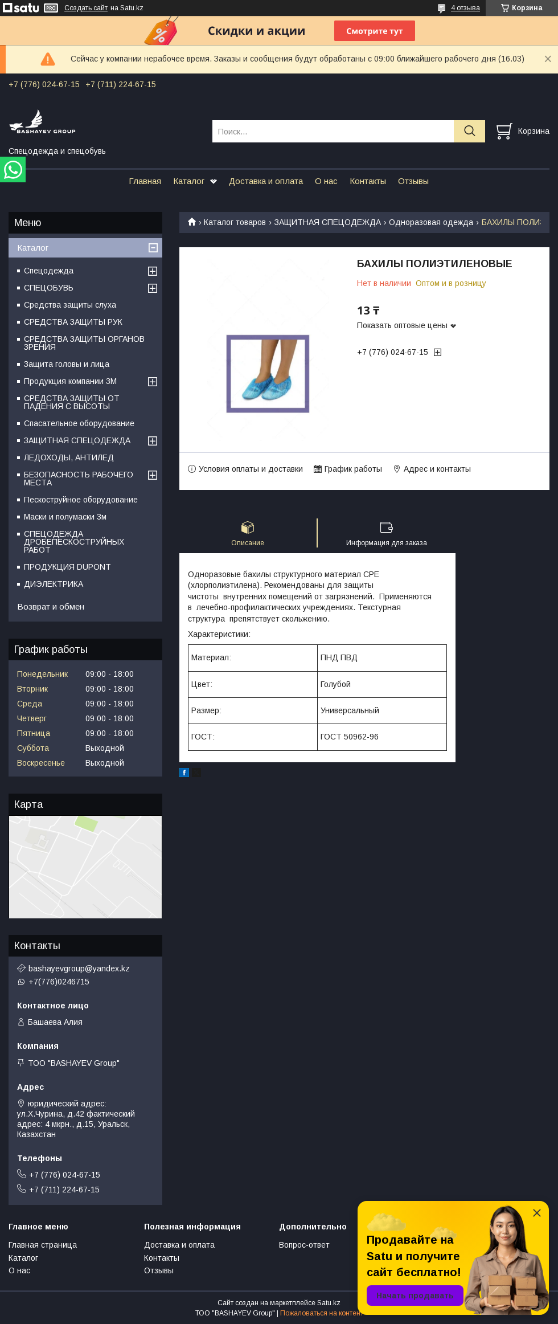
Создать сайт (86, 8)
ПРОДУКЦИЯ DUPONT (67, 566)
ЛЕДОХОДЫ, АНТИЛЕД (69, 457)
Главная (145, 181)
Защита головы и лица (66, 364)
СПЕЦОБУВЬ (48, 287)
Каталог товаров (235, 222)
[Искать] (469, 131)
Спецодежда (48, 270)
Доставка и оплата (266, 181)
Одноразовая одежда (431, 222)
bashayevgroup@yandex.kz (79, 968)
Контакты (368, 181)
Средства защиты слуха (70, 304)
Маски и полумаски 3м (65, 516)
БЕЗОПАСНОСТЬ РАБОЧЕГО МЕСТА (78, 478)
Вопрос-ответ (304, 1244)
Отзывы (413, 181)
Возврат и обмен (50, 606)
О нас (326, 181)
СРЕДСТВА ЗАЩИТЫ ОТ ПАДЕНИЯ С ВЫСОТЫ (72, 402)
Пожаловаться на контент (321, 1313)
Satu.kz (328, 1303)
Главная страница (43, 1244)
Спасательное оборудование (79, 423)
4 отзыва (465, 8)
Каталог (188, 181)
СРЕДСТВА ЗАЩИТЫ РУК (73, 321)
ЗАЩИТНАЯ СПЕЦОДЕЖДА (327, 222)
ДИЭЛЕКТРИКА (53, 584)
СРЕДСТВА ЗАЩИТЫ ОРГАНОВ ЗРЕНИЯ (84, 343)
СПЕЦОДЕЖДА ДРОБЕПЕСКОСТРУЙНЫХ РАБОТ (74, 541)
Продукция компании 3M (70, 381)
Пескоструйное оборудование (81, 499)
